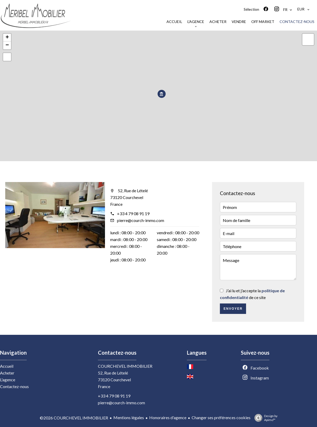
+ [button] (7, 38)
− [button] (7, 45)
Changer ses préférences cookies (221, 417)
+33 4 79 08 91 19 (133, 213)
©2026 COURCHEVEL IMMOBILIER (74, 417)
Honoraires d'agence (167, 417)
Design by (264, 418)
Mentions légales (128, 417)
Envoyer (233, 309)
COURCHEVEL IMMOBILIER (125, 366)
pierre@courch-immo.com (140, 220)
